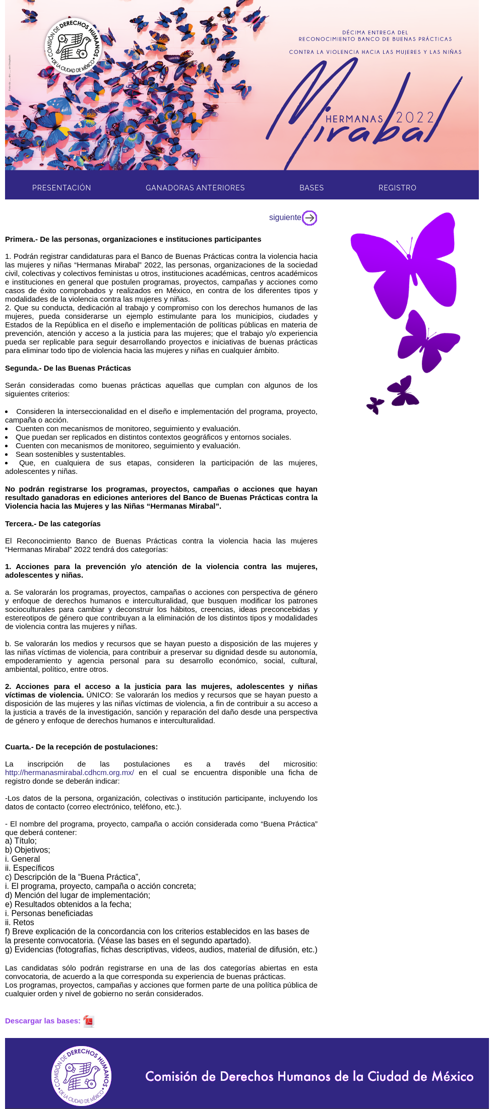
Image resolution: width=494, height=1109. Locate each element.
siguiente (293, 217)
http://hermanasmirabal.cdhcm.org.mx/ (69, 772)
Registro (398, 188)
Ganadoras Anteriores (195, 188)
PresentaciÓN (61, 188)
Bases (311, 188)
